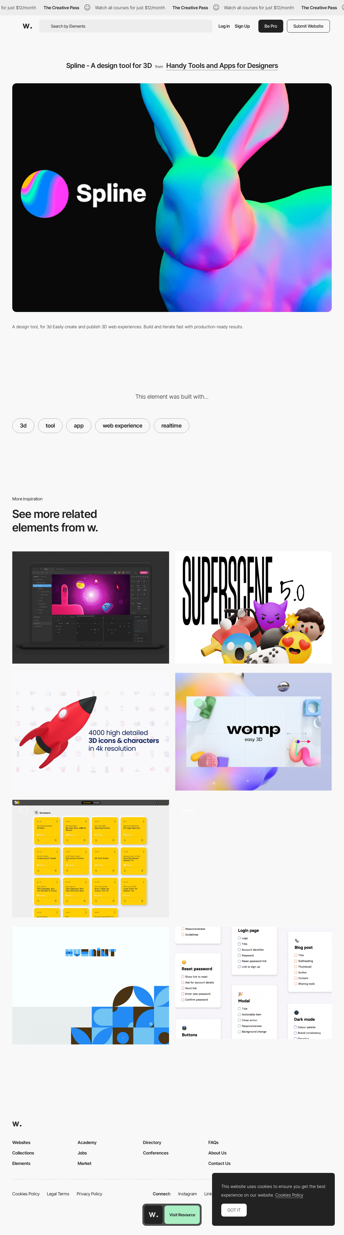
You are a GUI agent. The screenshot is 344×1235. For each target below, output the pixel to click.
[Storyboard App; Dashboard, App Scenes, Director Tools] (90, 858)
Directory (152, 1142)
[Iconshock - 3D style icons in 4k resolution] (90, 732)
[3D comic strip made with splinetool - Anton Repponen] (253, 858)
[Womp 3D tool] (253, 732)
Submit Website (308, 26)
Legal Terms (58, 1193)
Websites (21, 1142)
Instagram (187, 1193)
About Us (217, 1152)
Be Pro (271, 26)
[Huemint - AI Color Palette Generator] (90, 985)
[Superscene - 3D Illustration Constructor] (253, 607)
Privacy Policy (89, 1193)
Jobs (82, 1152)
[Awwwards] (27, 26)
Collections (23, 1152)
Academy (87, 1142)
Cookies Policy (26, 1193)
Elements (21, 1163)
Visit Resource (182, 1214)
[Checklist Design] (253, 983)
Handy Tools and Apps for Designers (222, 65)
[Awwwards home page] (153, 1214)
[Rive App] (90, 607)
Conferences (155, 1152)
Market (84, 1163)
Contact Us (219, 1163)
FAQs (213, 1142)
